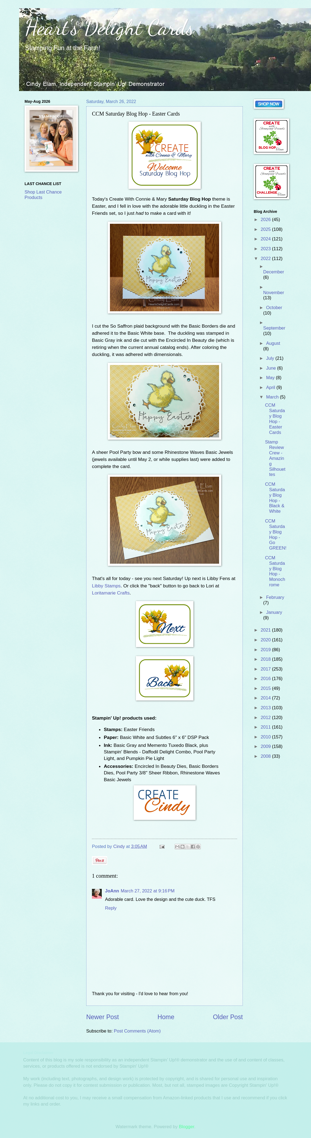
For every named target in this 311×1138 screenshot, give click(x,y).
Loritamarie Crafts (111, 593)
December (273, 271)
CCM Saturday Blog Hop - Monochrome (275, 571)
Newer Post (102, 1017)
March (273, 397)
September (274, 328)
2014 (266, 698)
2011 (266, 727)
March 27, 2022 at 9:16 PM (147, 891)
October (274, 307)
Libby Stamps (106, 585)
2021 (266, 630)
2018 (266, 659)
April (271, 387)
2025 (266, 229)
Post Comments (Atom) (137, 1031)
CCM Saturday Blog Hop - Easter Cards (275, 419)
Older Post (228, 1017)
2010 (266, 736)
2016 (266, 678)
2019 (266, 649)
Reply (110, 908)
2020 (266, 639)
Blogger (186, 1126)
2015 (266, 688)
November (273, 292)
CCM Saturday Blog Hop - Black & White (275, 498)
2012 (266, 717)
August (273, 343)
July (270, 358)
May (271, 377)
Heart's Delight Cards (109, 27)
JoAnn (112, 891)
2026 (266, 219)
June (271, 368)
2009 (266, 746)
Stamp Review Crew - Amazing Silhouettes (275, 458)
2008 (266, 756)
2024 (266, 239)
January (274, 612)
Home (165, 1017)
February (275, 597)
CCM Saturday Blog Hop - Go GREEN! (275, 534)
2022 (266, 258)
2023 (266, 248)
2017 (266, 669)
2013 (266, 707)
